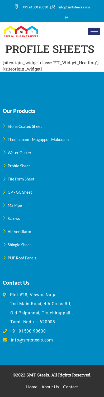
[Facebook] (40, 17)
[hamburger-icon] (94, 31)
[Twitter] (49, 17)
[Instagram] (67, 17)
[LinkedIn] (58, 17)
